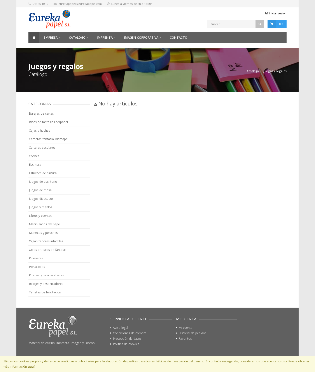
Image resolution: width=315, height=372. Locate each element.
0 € (281, 24)
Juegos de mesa (40, 190)
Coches (34, 156)
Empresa (51, 37)
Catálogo (77, 37)
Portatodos (37, 267)
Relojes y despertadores (46, 284)
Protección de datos (127, 339)
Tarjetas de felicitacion (45, 292)
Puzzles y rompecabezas (46, 275)
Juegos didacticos (41, 198)
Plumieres (36, 258)
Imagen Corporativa (141, 37)
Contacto (178, 37)
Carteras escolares (42, 147)
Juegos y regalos (275, 71)
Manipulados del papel (45, 224)
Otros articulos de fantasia (47, 250)
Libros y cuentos (40, 216)
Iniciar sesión (276, 13)
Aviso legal (120, 328)
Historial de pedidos (192, 333)
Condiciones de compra (129, 333)
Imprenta (105, 37)
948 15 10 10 (40, 4)
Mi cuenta (185, 328)
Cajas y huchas (39, 130)
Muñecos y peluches (43, 233)
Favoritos (185, 339)
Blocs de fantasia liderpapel (48, 122)
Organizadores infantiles (46, 241)
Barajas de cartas (41, 113)
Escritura (35, 164)
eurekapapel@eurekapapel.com (80, 4)
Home (33, 37)
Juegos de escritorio (43, 181)
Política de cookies (126, 344)
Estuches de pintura (43, 173)
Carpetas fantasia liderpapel (48, 139)
